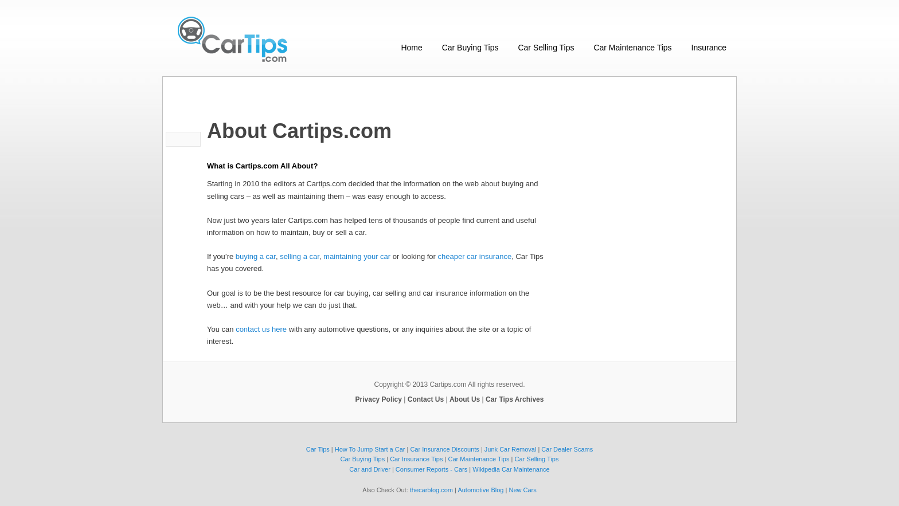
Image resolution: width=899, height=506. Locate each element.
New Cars (522, 490)
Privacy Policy (378, 399)
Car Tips (318, 449)
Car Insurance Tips (416, 459)
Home (411, 47)
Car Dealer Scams (567, 449)
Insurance (708, 47)
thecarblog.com (431, 490)
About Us (465, 399)
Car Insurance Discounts (444, 449)
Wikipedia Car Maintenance (511, 469)
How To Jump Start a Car (370, 449)
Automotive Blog (480, 490)
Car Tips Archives (515, 399)
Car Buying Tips (470, 47)
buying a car (256, 256)
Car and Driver (369, 469)
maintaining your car (356, 256)
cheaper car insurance (475, 256)
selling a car (299, 256)
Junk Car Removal (510, 449)
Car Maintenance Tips (632, 47)
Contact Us (426, 399)
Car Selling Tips (546, 47)
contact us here (261, 329)
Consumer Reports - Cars (431, 469)
